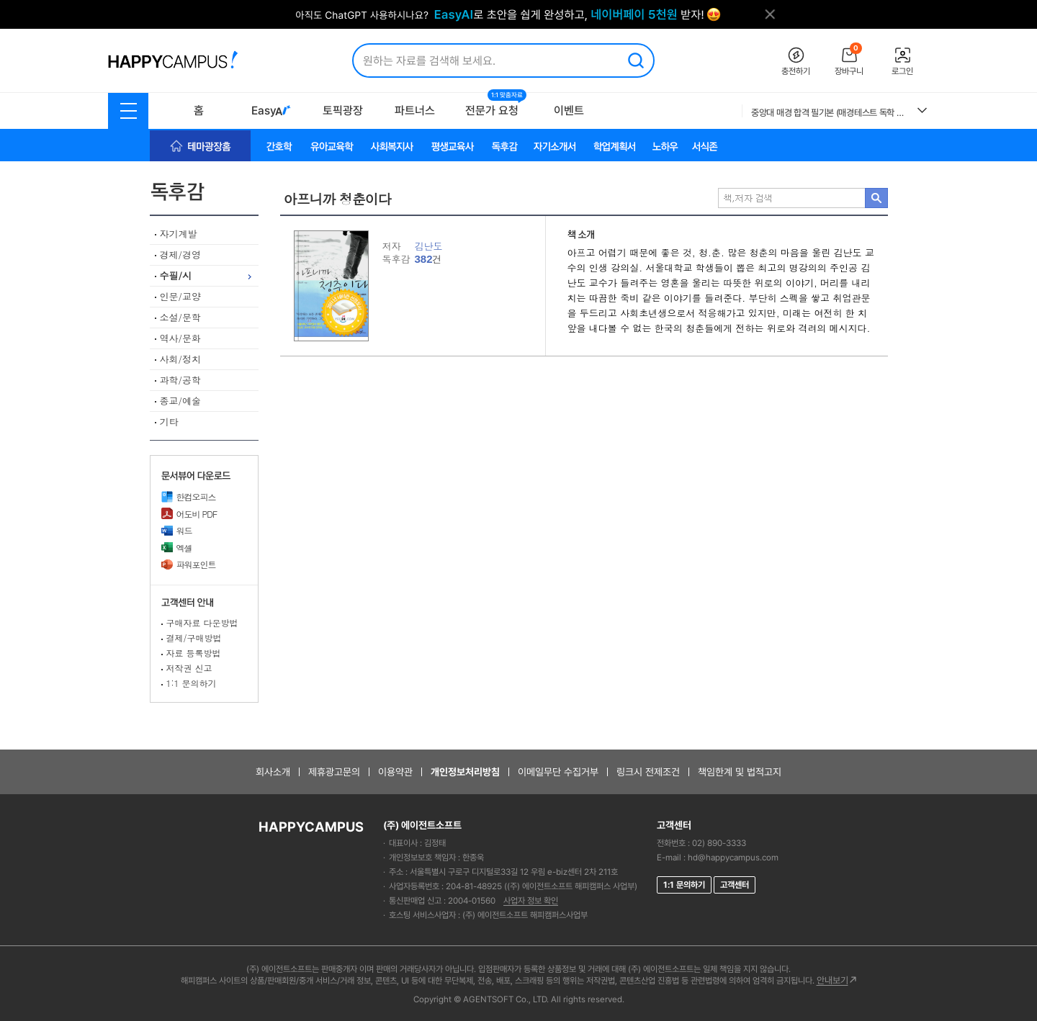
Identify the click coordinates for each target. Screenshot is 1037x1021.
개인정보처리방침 (465, 772)
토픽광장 (343, 110)
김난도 (429, 246)
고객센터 (734, 885)
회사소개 (273, 772)
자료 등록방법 (193, 653)
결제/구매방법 (194, 637)
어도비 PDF (189, 514)
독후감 (204, 192)
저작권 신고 (189, 668)
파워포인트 (188, 564)
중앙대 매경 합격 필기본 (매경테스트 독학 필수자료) (829, 112)
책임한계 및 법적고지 (739, 772)
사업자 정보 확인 (530, 901)
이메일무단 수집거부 (558, 772)
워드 (176, 530)
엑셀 (176, 547)
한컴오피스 (188, 496)
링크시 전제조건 (648, 772)
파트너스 (415, 110)
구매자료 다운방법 (202, 622)
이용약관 (395, 772)
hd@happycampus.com (733, 858)
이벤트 (569, 110)
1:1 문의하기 (191, 683)
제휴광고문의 (334, 772)
